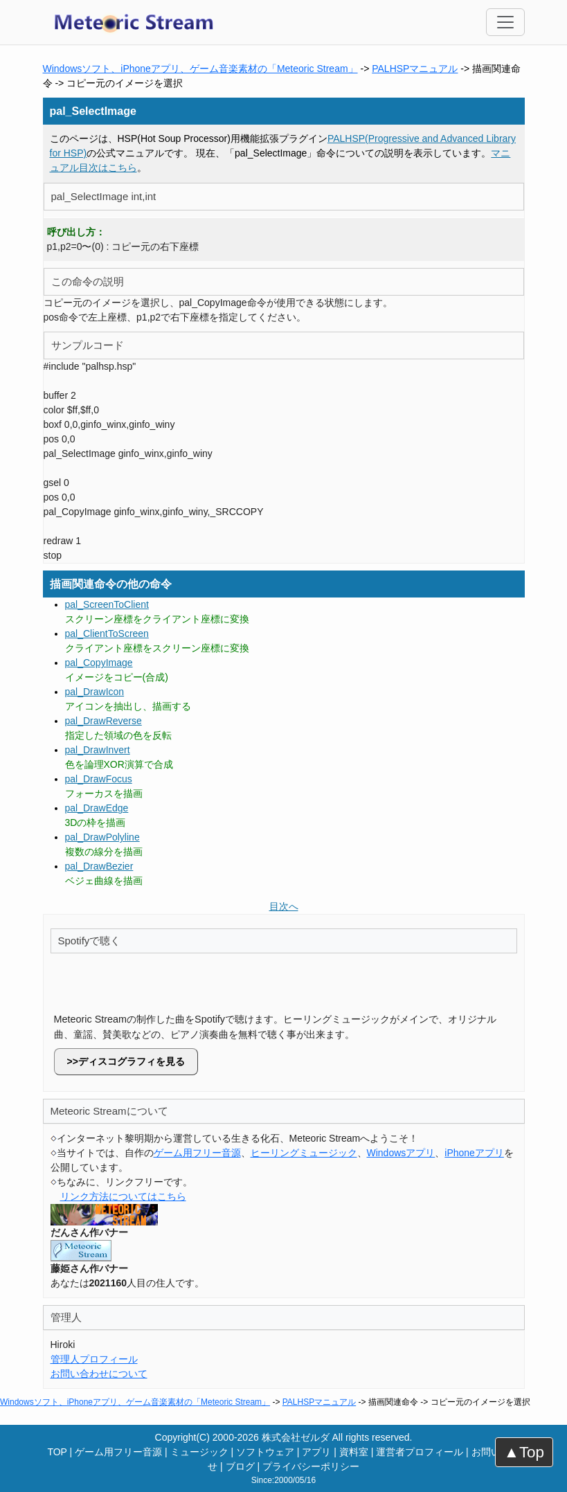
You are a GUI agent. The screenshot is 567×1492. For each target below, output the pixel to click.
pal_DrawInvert (97, 749)
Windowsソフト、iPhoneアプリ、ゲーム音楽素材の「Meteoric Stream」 (200, 68)
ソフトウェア (265, 1451)
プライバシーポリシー (310, 1466)
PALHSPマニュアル (415, 68)
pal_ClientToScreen (107, 633)
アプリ (316, 1451)
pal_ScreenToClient (107, 604)
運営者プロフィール (419, 1451)
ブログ (240, 1466)
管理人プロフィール (94, 1359)
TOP (56, 1451)
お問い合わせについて (99, 1373)
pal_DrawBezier (99, 866)
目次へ (283, 906)
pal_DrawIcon (95, 691)
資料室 (353, 1451)
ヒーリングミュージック (304, 1152)
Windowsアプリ (401, 1152)
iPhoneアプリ (474, 1152)
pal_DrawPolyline (102, 837)
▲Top (524, 1452)
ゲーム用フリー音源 (197, 1152)
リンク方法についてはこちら (123, 1196)
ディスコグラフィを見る (131, 1061)
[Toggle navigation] (505, 22)
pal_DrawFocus (98, 778)
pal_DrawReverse (103, 720)
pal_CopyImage (99, 662)
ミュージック (199, 1451)
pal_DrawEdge (97, 808)
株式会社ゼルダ (296, 1437)
